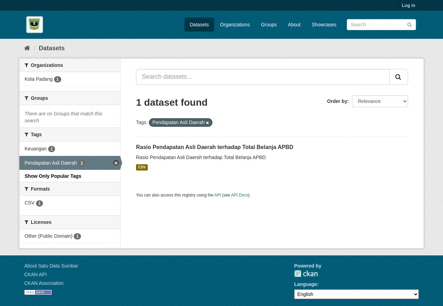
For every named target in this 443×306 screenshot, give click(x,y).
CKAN (306, 273)
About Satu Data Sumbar (51, 266)
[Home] (27, 48)
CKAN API (35, 274)
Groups (269, 24)
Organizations (235, 24)
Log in (408, 5)
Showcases (323, 24)
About (294, 24)
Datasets (199, 24)
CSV (142, 167)
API (217, 195)
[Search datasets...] (263, 77)
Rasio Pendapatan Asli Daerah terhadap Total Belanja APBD (214, 147)
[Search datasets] (381, 24)
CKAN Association (44, 283)
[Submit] (410, 24)
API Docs (239, 195)
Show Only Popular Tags (53, 176)
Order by (337, 101)
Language (305, 284)
